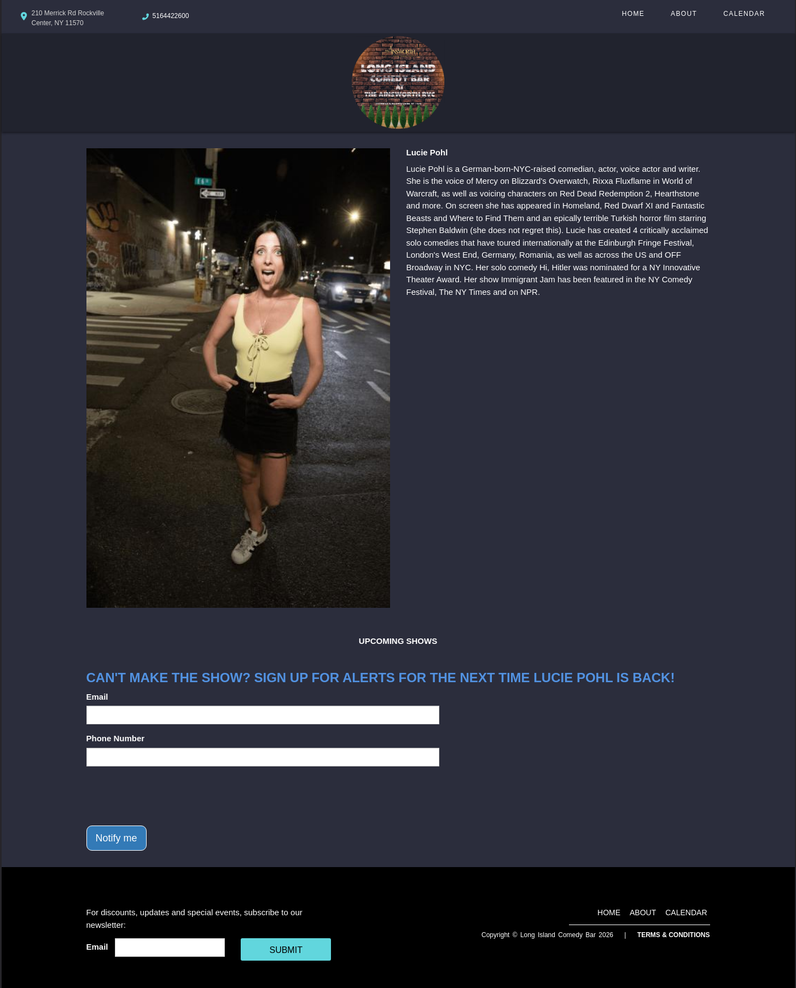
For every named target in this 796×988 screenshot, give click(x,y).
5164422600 (171, 16)
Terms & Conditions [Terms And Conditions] (673, 935)
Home (633, 14)
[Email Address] (170, 947)
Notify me (116, 838)
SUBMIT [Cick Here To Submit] (285, 950)
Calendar (744, 14)
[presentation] (169, 796)
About (684, 14)
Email (97, 696)
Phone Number (115, 738)
